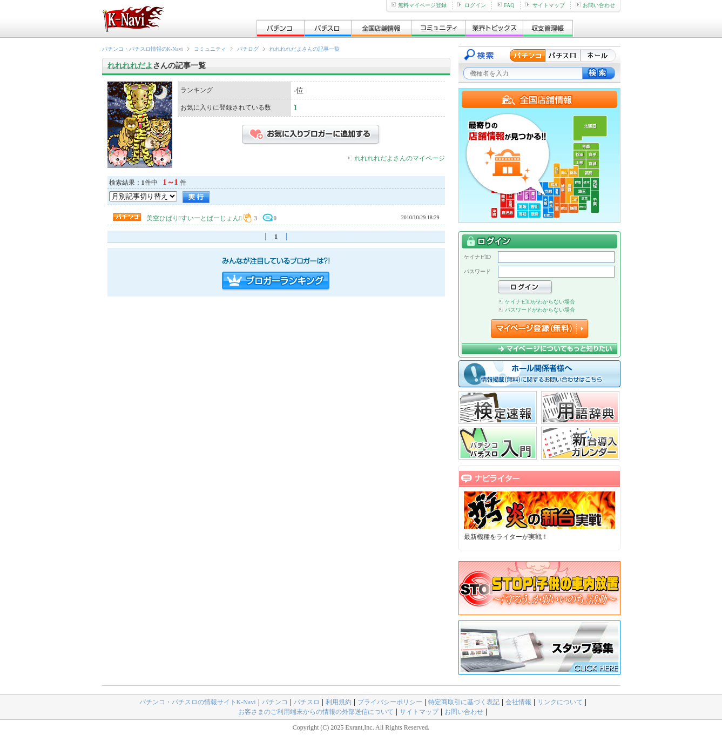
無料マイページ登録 (419, 5)
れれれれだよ (130, 66)
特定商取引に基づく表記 (464, 702)
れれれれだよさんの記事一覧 (304, 49)
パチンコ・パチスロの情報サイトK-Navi (197, 702)
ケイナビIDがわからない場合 (537, 302)
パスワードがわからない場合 (536, 310)
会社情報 (518, 702)
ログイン (471, 5)
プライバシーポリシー (389, 702)
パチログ (248, 49)
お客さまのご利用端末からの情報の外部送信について (316, 712)
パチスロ (307, 702)
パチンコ (275, 702)
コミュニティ (210, 49)
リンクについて (560, 702)
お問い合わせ (595, 5)
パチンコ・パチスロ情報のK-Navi (142, 49)
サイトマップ (545, 5)
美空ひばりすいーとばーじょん (194, 218)
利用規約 (339, 702)
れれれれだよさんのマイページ (399, 158)
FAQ (505, 5)
